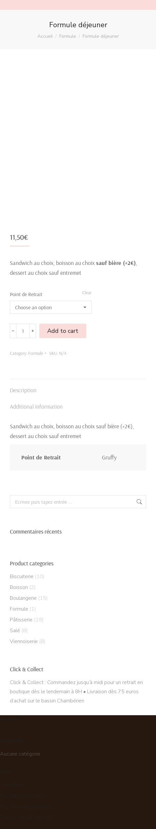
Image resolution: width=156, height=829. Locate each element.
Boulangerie (23, 595)
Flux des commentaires (26, 803)
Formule (35, 350)
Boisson (19, 584)
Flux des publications (24, 793)
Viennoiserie (24, 638)
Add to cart (62, 328)
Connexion (12, 782)
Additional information (36, 403)
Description (23, 387)
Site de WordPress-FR (26, 814)
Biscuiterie (21, 573)
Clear (87, 290)
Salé (15, 627)
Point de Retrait (26, 291)
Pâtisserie (21, 616)
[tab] (78, 384)
